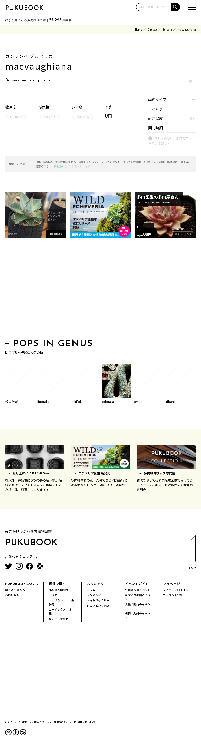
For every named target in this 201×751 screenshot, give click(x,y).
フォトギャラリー (98, 600)
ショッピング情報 (98, 605)
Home (138, 29)
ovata (138, 401)
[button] (176, 7)
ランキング (94, 595)
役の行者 (11, 401)
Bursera (167, 29)
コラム (91, 590)
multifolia (76, 401)
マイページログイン (175, 590)
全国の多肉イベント (137, 590)
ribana (171, 401)
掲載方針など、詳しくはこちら (72, 166)
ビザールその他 (59, 618)
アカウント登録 (173, 595)
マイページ (171, 583)
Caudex (152, 29)
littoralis (43, 401)
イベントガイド (137, 583)
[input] (154, 7)
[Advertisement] (100, 290)
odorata (108, 401)
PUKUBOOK (24, 8)
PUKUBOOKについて (22, 583)
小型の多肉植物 (59, 590)
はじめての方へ (15, 590)
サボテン (54, 595)
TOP (192, 554)
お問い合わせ (13, 595)
